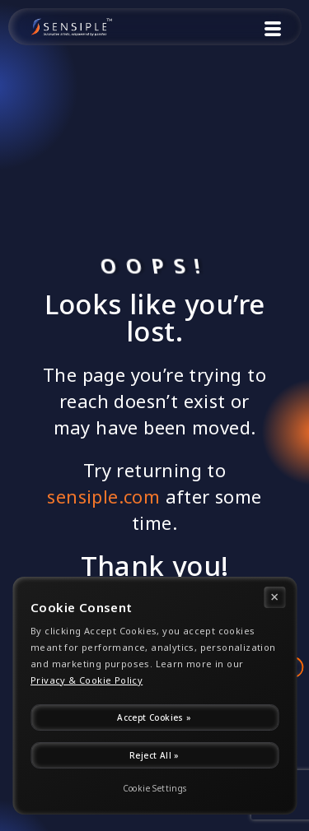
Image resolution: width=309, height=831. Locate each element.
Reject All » (154, 755)
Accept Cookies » (154, 717)
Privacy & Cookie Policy (86, 680)
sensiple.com (103, 496)
